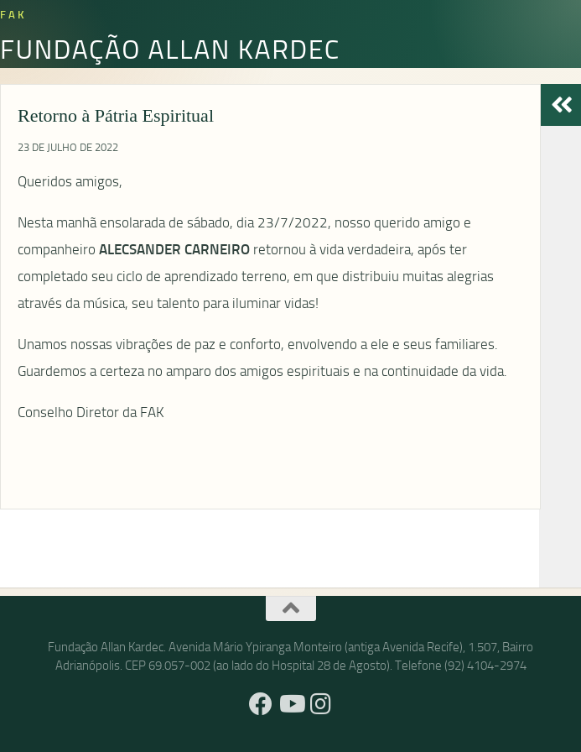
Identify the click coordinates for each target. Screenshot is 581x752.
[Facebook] (260, 704)
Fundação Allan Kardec (170, 49)
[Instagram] (321, 704)
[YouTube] (291, 704)
